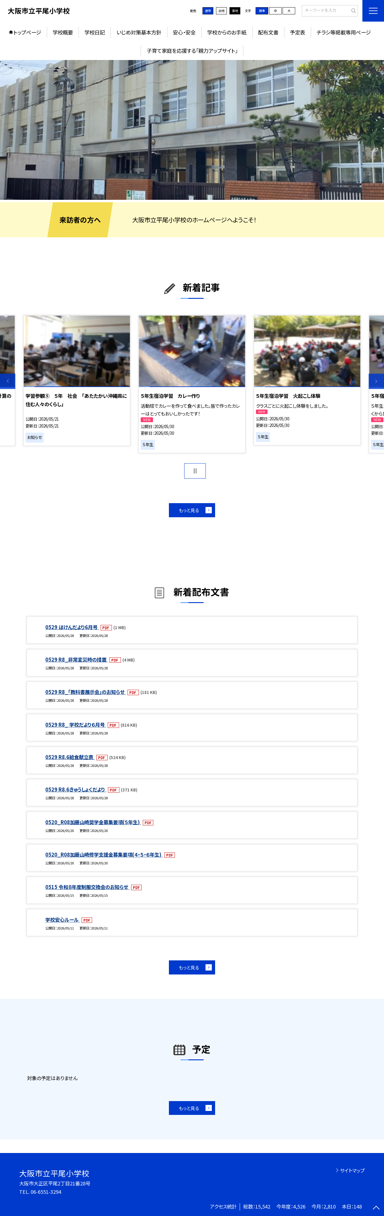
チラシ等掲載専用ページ (344, 32)
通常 (208, 10)
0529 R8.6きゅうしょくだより (75, 789)
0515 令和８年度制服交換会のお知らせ (87, 886)
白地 (221, 10)
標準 (262, 10)
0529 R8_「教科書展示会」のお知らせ (85, 691)
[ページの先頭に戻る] (376, 1208)
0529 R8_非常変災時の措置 (76, 659)
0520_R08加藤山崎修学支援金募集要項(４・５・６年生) (104, 854)
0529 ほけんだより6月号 (72, 627)
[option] (192, 130)
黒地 (235, 10)
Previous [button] (7, 381)
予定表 (297, 32)
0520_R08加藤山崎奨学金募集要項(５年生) (93, 822)
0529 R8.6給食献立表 (69, 757)
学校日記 (94, 32)
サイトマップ (352, 1170)
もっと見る (189, 510)
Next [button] (376, 381)
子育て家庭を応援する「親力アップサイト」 (192, 50)
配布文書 (268, 32)
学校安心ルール (62, 919)
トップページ (27, 32)
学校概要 (62, 32)
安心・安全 (184, 32)
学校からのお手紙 (226, 32)
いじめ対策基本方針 (138, 32)
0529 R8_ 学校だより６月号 (75, 724)
